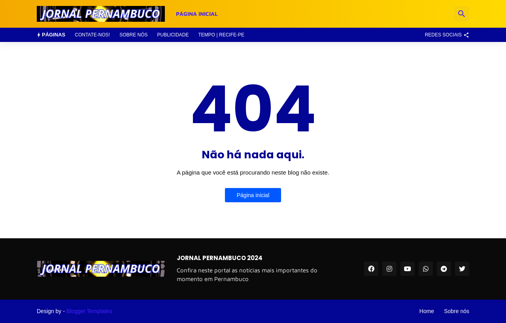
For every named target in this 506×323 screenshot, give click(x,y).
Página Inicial (197, 13)
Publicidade (173, 35)
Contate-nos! (92, 35)
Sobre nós (133, 35)
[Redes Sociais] (445, 35)
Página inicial (253, 195)
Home (426, 311)
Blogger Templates (89, 311)
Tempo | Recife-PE (221, 35)
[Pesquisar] (461, 13)
